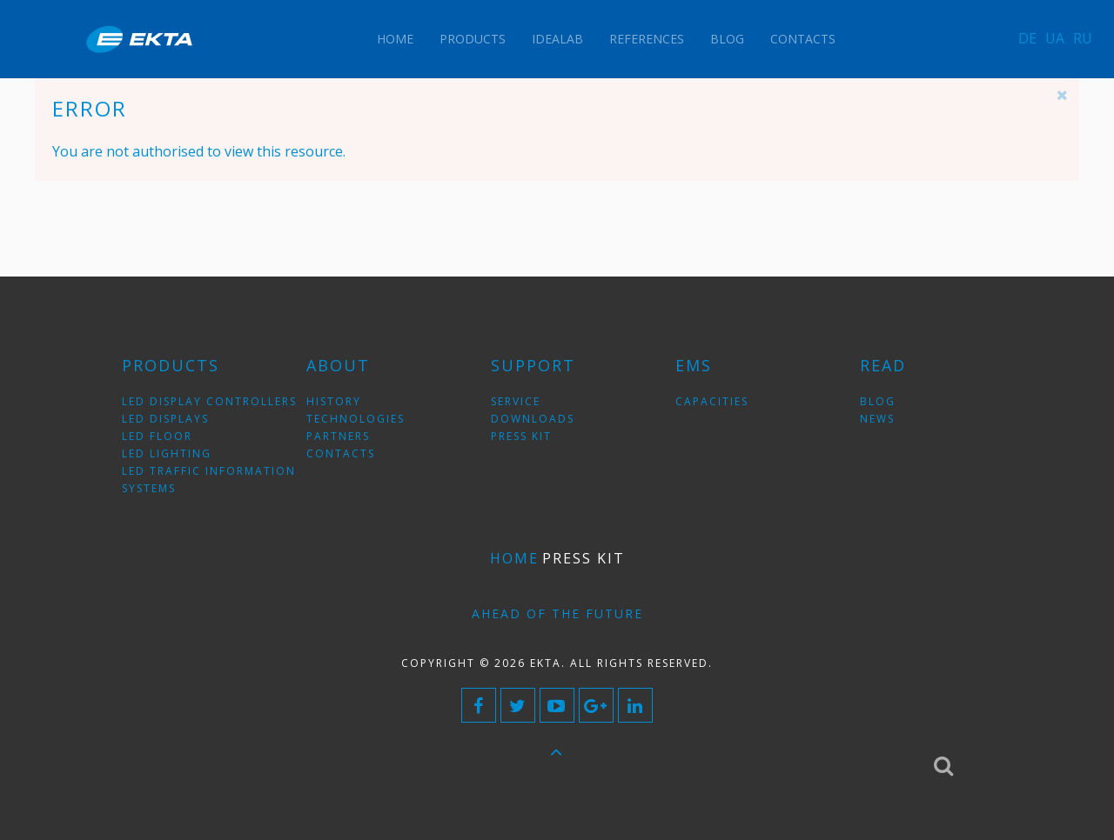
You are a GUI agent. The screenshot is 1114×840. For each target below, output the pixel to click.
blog (878, 401)
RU (1082, 38)
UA (1054, 38)
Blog (727, 38)
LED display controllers (209, 401)
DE (1027, 38)
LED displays (165, 418)
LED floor (157, 436)
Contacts (803, 38)
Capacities (711, 401)
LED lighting (166, 453)
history (333, 401)
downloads (532, 418)
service (515, 401)
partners (338, 436)
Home (395, 38)
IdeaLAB (557, 38)
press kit (521, 436)
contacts (340, 453)
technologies (355, 418)
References (646, 38)
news (877, 418)
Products (473, 38)
